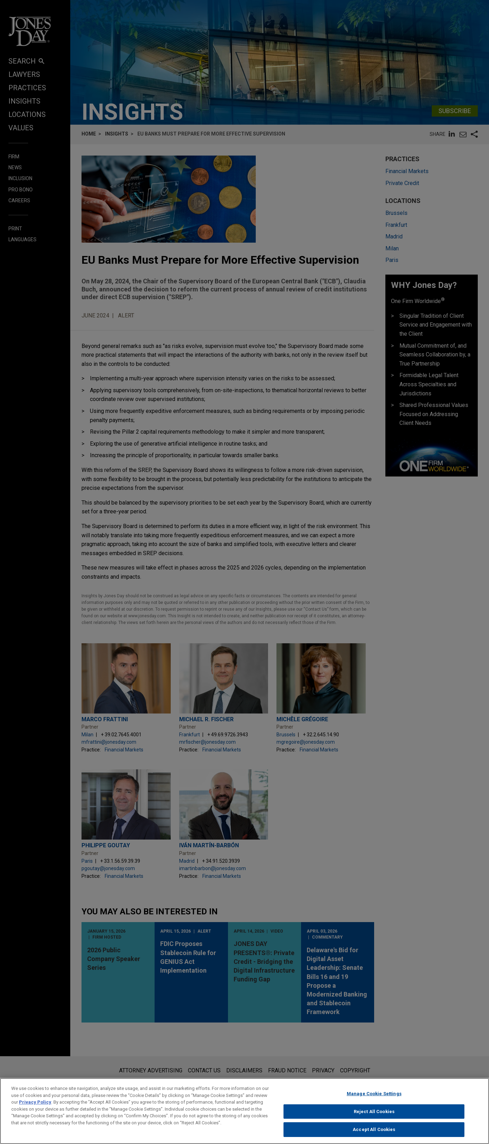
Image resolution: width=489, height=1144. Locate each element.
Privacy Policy (35, 1104)
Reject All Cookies (374, 1114)
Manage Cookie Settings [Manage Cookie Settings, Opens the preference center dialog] (374, 1096)
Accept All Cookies (374, 1132)
